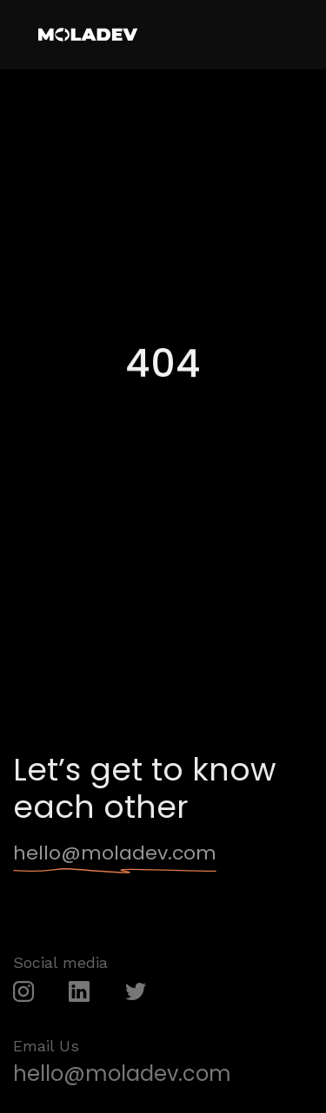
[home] (87, 34)
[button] (293, 33)
